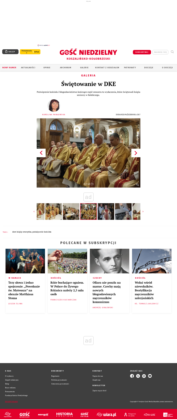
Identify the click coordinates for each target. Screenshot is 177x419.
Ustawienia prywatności (60, 382)
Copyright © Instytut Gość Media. (141, 400)
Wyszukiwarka (172, 50)
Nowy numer (9, 66)
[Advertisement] (88, 23)
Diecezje (148, 66)
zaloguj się (160, 51)
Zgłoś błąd (11, 400)
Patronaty (130, 66)
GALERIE (84, 66)
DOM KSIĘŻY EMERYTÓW (21, 230)
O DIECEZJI (167, 66)
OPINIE (46, 66)
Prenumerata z (27, 50)
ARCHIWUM (65, 66)
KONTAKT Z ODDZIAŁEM (107, 66)
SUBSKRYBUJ (141, 51)
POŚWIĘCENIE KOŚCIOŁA (41, 230)
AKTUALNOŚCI (28, 66)
